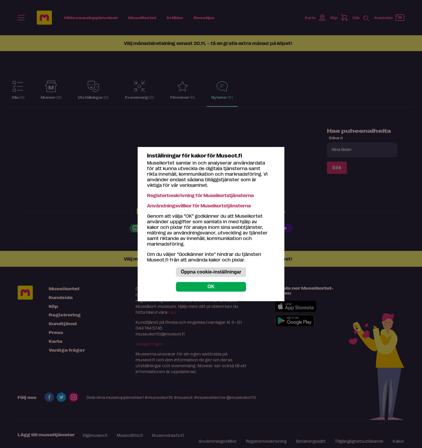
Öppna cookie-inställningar (211, 271)
